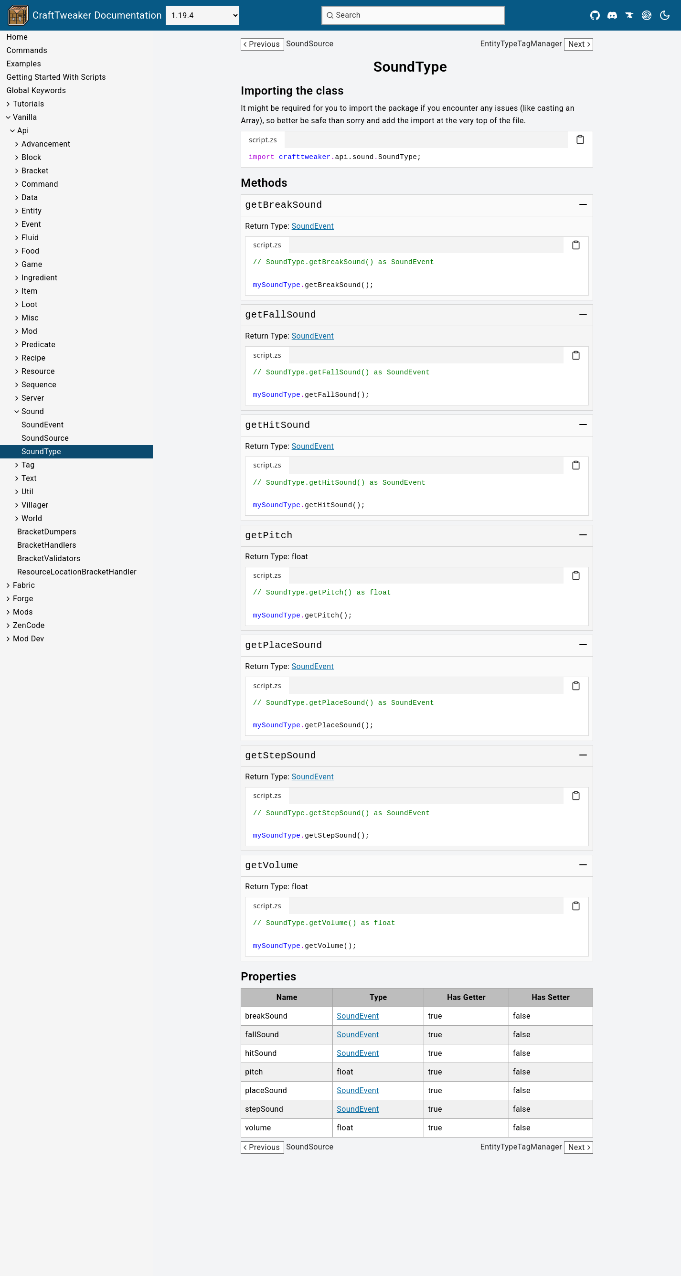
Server (32, 398)
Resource (38, 371)
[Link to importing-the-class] (299, 90)
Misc (30, 317)
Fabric (24, 585)
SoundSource (45, 438)
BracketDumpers (46, 531)
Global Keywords (36, 90)
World (31, 518)
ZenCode (29, 625)
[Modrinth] (646, 15)
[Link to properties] (275, 976)
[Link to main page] (85, 15)
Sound (32, 411)
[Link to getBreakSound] (283, 205)
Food (30, 250)
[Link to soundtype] (417, 66)
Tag (28, 464)
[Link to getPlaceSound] (283, 645)
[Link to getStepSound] (280, 756)
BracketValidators (49, 558)
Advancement (45, 144)
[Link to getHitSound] (277, 425)
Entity (31, 210)
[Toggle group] (583, 204)
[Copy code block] (580, 139)
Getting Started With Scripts (56, 77)
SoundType (41, 451)
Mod (29, 331)
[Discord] (612, 15)
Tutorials (28, 103)
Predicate (38, 344)
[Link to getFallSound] (280, 315)
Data (29, 197)
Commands (26, 50)
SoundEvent (42, 424)
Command (39, 184)
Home (17, 37)
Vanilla (25, 117)
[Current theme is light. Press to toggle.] (664, 15)
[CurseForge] (629, 15)
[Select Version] (202, 15)
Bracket (35, 170)
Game (32, 264)
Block (31, 157)
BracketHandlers (46, 545)
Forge (23, 598)
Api (23, 130)
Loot (29, 304)
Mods (23, 612)
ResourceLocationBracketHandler (77, 571)
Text (29, 478)
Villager (35, 505)
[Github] (595, 15)
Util (27, 491)
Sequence (38, 384)
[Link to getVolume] (271, 865)
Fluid (30, 237)
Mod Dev (28, 638)
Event (31, 224)
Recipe (33, 357)
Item (29, 291)
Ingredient (39, 277)
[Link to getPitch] (268, 535)
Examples (23, 63)
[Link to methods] (271, 183)
